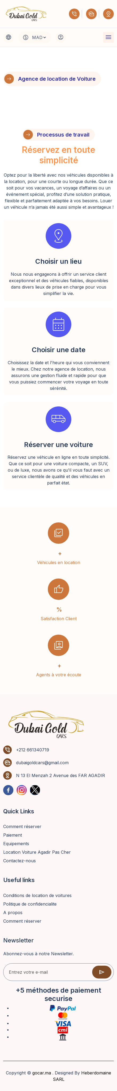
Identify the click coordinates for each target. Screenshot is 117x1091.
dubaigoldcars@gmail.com (42, 762)
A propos (12, 912)
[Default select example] (39, 37)
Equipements (16, 843)
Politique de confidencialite (30, 904)
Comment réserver (22, 826)
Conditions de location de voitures (37, 895)
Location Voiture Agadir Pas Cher (37, 852)
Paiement (12, 835)
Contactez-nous (19, 860)
